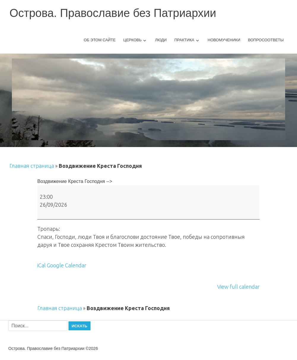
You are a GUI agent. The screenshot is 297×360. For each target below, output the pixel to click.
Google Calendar (66, 265)
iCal (41, 265)
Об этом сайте (99, 40)
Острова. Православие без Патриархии (112, 13)
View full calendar (238, 287)
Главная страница (31, 166)
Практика (184, 40)
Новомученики (224, 40)
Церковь (132, 40)
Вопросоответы (266, 40)
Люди (160, 40)
